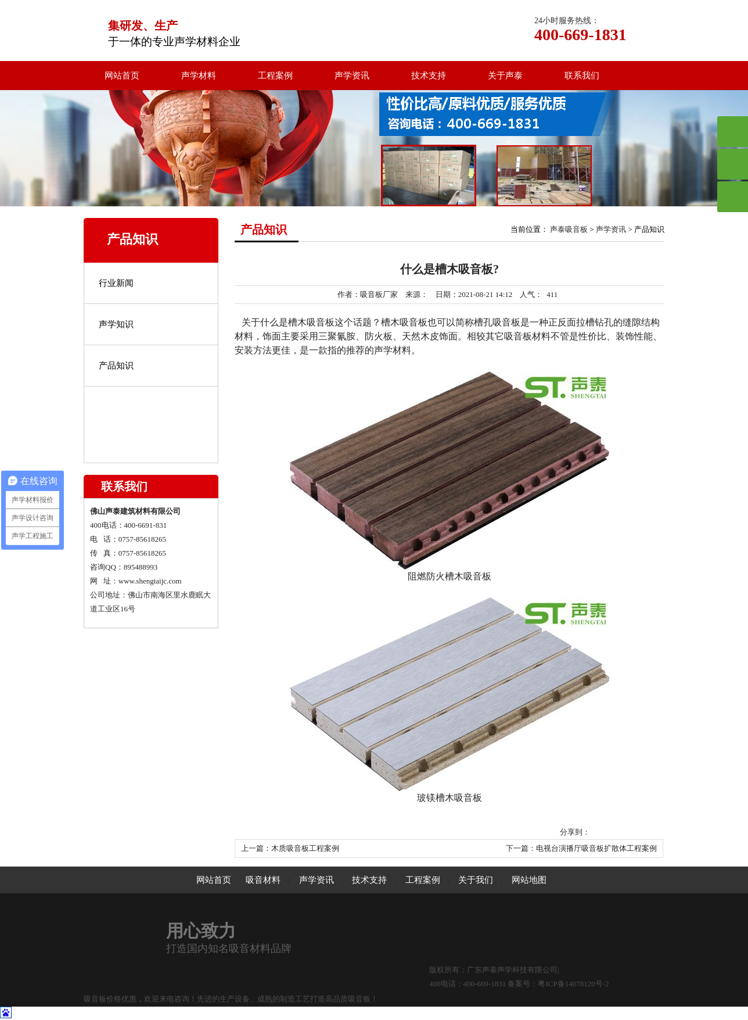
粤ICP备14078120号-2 (573, 983)
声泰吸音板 (569, 229)
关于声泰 (505, 75)
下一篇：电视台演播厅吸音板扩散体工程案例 (581, 848)
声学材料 (198, 75)
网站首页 (122, 75)
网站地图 (529, 880)
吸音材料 (263, 880)
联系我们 (581, 75)
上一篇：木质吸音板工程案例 (290, 848)
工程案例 (275, 75)
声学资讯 (352, 75)
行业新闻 (116, 283)
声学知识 (116, 324)
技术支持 (428, 75)
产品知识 (116, 365)
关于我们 (475, 880)
